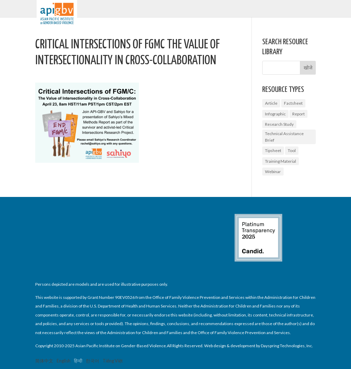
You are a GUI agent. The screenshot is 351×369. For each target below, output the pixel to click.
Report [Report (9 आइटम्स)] (298, 113)
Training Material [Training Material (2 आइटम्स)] (280, 161)
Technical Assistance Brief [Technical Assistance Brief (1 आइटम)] (284, 137)
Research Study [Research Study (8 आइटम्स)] (279, 124)
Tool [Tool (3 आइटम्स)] (292, 150)
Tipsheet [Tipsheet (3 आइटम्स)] (273, 150)
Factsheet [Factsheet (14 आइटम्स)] (293, 103)
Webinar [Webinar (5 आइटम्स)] (273, 171)
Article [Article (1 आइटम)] (271, 103)
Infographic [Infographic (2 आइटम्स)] (275, 113)
